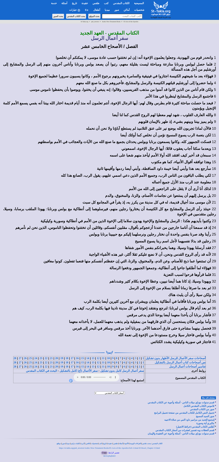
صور (63, 443)
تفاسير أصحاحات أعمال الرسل (187, 366)
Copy (104, 453)
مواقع (59, 443)
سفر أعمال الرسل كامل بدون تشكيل (122, 370)
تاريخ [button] (74, 3)
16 (77, 358)
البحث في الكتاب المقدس (41, 370)
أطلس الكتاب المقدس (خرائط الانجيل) (195, 426)
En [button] (87, 9)
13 (92, 358)
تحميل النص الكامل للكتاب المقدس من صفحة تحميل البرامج (184, 412)
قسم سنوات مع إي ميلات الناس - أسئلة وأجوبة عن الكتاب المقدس (181, 402)
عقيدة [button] (85, 3)
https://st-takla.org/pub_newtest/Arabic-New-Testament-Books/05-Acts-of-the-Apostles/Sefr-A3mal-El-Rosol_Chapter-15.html (109, 448)
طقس (115, 443)
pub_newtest (95, 21)
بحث (149, 443)
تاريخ (104, 443)
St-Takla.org (84, 21)
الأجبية (126, 443)
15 (82, 358)
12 (98, 358)
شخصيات (94, 443)
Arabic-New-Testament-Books (111, 21)
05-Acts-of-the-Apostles (131, 21)
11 (103, 358)
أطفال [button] (96, 9)
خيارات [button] (74, 10)
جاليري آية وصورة (205, 423)
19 (61, 358)
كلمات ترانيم (75, 443)
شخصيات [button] (140, 9)
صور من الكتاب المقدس (202, 409)
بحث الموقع (94, 16)
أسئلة (121, 443)
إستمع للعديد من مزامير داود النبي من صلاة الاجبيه (189, 419)
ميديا (68, 443)
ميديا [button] (107, 9)
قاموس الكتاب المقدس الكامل (198, 406)
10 (108, 358)
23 (41, 358)
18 (67, 358)
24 (35, 358)
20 (56, 358)
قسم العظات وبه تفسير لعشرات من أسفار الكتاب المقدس (184, 430)
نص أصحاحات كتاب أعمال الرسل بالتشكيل (180, 362)
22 (46, 358)
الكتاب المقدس (157, 443)
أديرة (82, 443)
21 (51, 358)
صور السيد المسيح (205, 416)
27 (20, 358)
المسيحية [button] (139, 3)
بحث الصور (58, 16)
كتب (100, 443)
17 (72, 358)
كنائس (88, 443)
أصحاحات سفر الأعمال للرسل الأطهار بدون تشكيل (176, 358)
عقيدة (110, 443)
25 (30, 358)
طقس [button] (96, 3)
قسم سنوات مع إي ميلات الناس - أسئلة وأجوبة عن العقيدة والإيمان (181, 433)
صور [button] (116, 9)
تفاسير (144, 443)
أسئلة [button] (64, 3)
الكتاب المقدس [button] (121, 3)
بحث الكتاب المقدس (76, 16)
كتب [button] (106, 3)
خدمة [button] (54, 3)
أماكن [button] (127, 9)
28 (14, 358)
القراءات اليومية (135, 443)
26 (25, 358)
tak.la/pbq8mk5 (109, 456)
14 (87, 358)
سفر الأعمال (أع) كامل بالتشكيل (79, 370)
